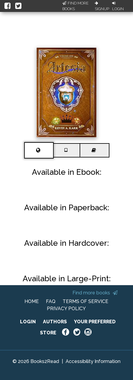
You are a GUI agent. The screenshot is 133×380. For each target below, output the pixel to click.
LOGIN (28, 322)
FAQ (50, 301)
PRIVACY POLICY (66, 308)
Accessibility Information (93, 361)
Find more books (94, 293)
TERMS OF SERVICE (85, 301)
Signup (102, 6)
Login (118, 6)
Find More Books (75, 6)
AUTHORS (55, 322)
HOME (31, 301)
